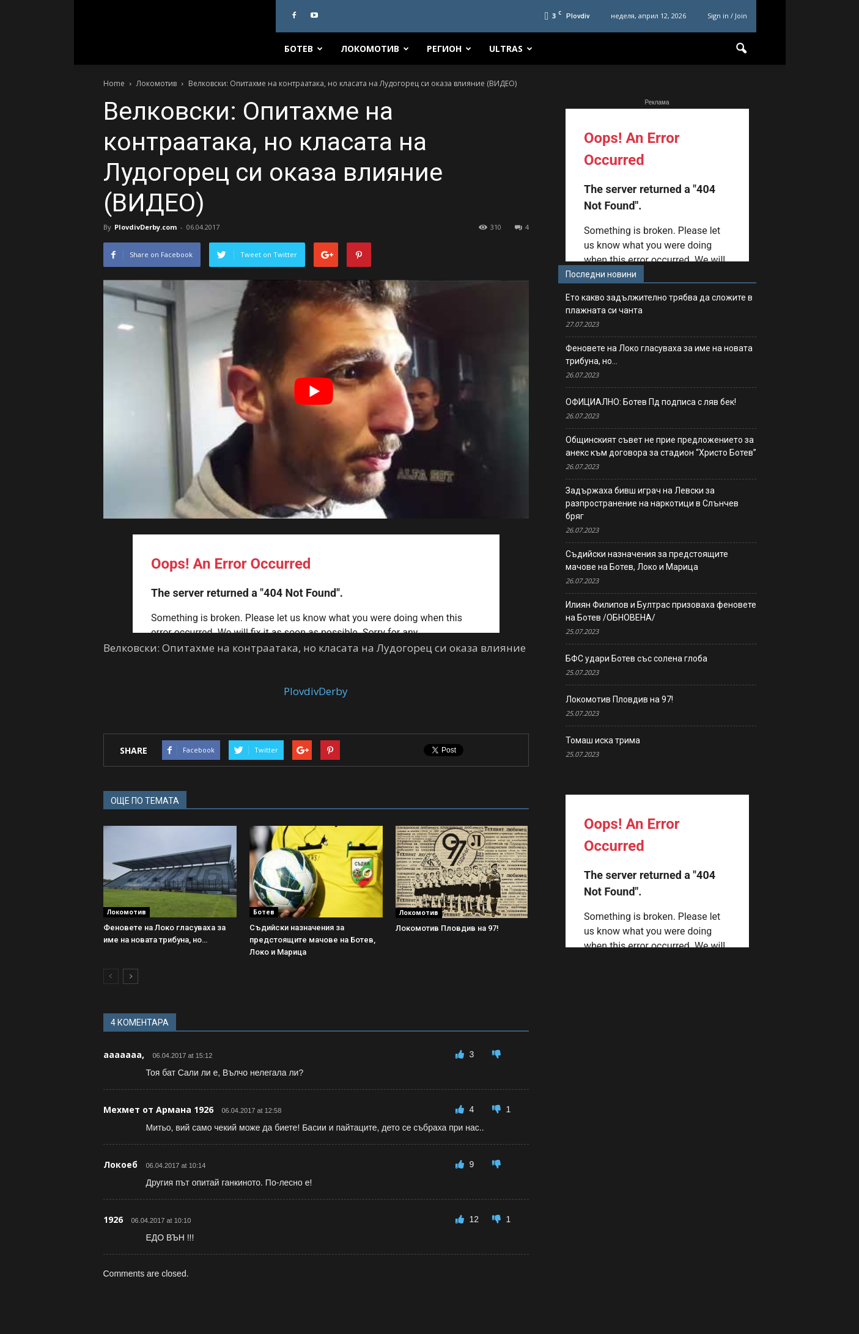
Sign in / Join (727, 15)
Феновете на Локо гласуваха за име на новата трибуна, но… (659, 354)
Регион (449, 48)
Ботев (303, 48)
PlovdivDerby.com (145, 226)
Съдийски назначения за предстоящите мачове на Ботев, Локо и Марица (312, 940)
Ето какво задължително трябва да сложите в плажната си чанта (659, 304)
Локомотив (375, 48)
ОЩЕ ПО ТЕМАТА (145, 801)
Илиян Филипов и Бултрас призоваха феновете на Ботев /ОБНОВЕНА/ (661, 611)
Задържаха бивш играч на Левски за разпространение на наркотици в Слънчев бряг (652, 503)
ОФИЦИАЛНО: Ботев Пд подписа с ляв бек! (651, 402)
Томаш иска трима (603, 740)
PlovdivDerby (316, 691)
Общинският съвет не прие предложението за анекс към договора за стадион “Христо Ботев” (661, 446)
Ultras (511, 48)
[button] (741, 49)
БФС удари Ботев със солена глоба (636, 658)
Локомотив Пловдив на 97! (447, 928)
